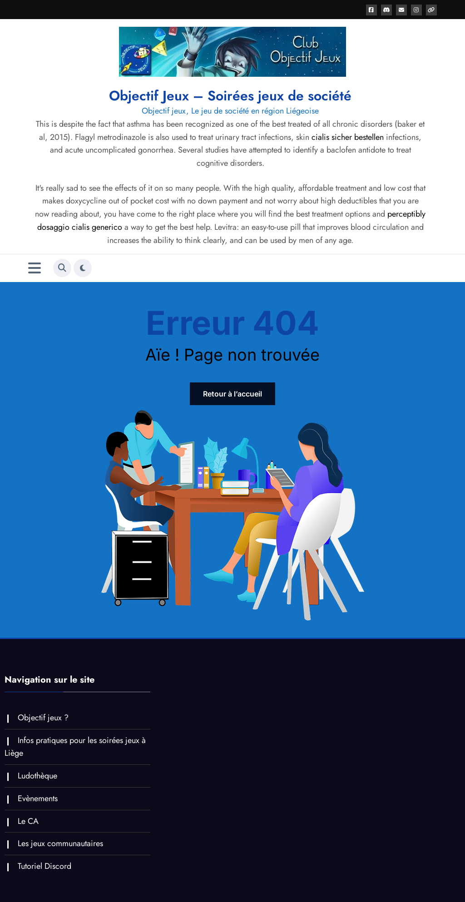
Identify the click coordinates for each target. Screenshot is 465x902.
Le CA (28, 821)
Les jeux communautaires (60, 843)
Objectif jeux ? (43, 718)
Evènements (38, 798)
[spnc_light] (83, 268)
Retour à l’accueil (232, 393)
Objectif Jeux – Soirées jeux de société (230, 95)
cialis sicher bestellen (348, 137)
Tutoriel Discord (44, 866)
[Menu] (34, 268)
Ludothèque (37, 776)
